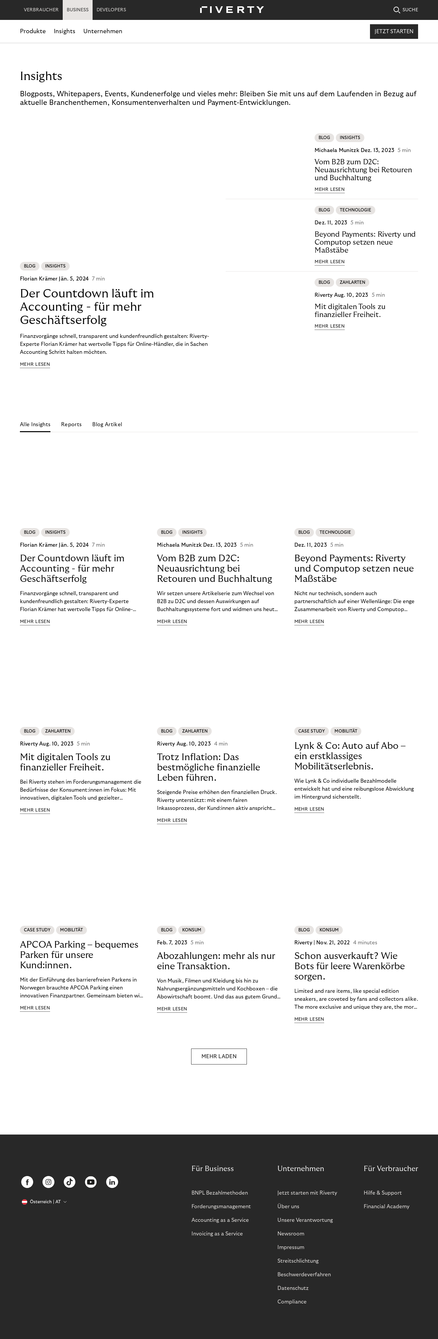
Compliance (292, 1301)
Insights (64, 31)
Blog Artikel (107, 424)
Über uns (288, 1206)
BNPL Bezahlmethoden (219, 1193)
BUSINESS (78, 10)
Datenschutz (293, 1288)
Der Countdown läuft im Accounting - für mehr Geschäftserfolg (87, 306)
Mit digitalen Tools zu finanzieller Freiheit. (350, 310)
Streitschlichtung (298, 1261)
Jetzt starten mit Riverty (307, 1193)
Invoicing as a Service (217, 1233)
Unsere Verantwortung (305, 1220)
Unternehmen (102, 31)
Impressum (290, 1247)
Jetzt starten (394, 31)
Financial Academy (386, 1206)
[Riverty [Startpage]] (229, 10)
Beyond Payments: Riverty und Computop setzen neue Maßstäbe (365, 242)
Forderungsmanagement (221, 1206)
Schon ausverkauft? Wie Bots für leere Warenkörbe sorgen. (349, 966)
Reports (71, 424)
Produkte (33, 31)
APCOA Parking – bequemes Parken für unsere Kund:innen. (79, 955)
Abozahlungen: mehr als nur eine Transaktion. (216, 961)
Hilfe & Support (383, 1193)
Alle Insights (35, 424)
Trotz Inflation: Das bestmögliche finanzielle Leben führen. (208, 767)
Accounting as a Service (220, 1220)
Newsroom (290, 1233)
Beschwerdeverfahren (304, 1274)
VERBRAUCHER (41, 10)
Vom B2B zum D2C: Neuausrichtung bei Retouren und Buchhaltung (363, 170)
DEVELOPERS (111, 10)
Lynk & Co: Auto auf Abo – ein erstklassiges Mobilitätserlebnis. (349, 756)
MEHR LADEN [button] (219, 1056)
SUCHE (406, 10)
